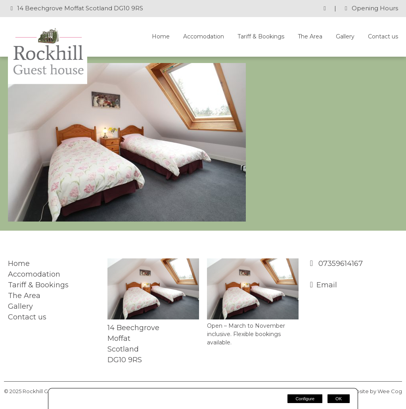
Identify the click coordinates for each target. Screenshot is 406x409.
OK (338, 398)
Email (326, 285)
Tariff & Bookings (260, 36)
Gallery (345, 36)
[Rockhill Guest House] (47, 82)
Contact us (383, 36)
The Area (310, 36)
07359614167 (339, 263)
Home (161, 36)
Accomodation (203, 36)
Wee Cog (389, 391)
